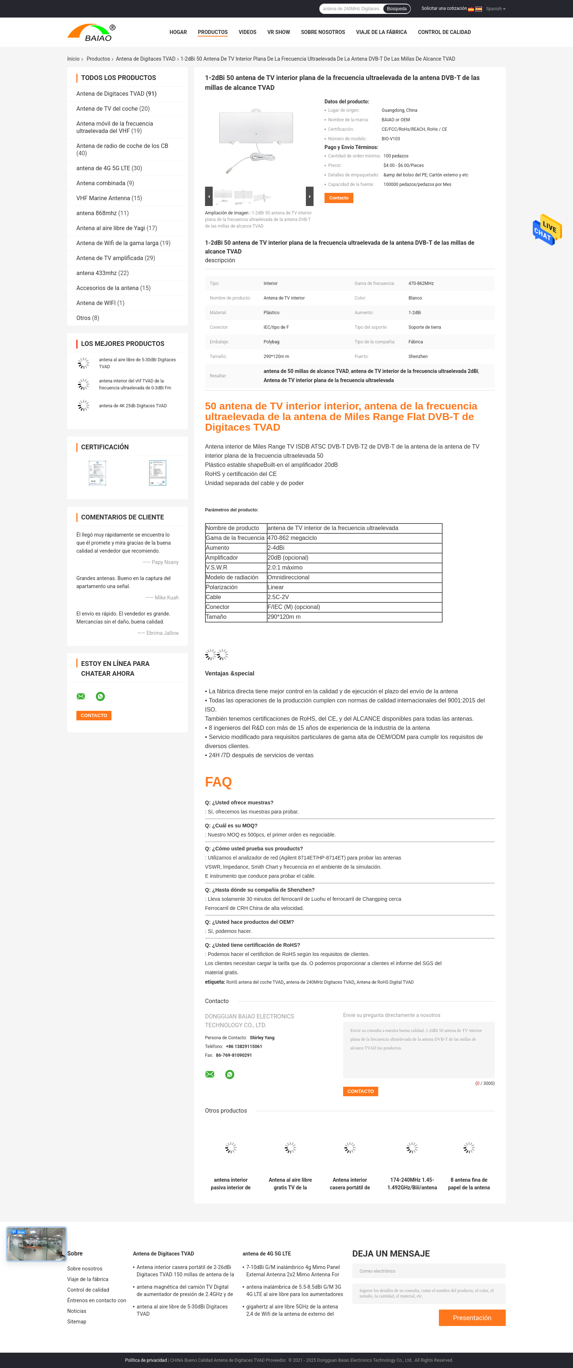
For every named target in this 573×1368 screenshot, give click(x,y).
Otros (83, 318)
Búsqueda (397, 8)
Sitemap (76, 1322)
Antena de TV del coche (107, 108)
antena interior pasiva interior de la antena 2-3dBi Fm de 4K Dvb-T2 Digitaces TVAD (231, 1184)
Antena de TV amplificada (109, 258)
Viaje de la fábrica (381, 32)
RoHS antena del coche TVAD (255, 982)
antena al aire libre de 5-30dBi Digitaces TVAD (182, 1310)
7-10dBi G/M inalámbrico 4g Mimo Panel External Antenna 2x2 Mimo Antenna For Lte (293, 1272)
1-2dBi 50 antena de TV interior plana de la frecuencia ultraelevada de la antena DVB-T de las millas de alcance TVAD (258, 219)
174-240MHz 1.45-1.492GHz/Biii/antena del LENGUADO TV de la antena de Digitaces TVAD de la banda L (412, 1184)
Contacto (339, 198)
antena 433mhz (96, 273)
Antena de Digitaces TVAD (145, 59)
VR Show (278, 32)
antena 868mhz (96, 213)
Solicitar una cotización (444, 8)
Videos (248, 32)
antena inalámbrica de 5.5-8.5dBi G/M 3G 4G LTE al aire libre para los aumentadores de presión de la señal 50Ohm (294, 1291)
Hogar (178, 32)
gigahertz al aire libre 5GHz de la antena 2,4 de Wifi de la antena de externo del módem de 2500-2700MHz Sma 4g (292, 1311)
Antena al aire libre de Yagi (110, 228)
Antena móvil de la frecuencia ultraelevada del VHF (114, 127)
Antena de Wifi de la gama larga (117, 243)
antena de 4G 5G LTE (103, 168)
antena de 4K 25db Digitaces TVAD (133, 405)
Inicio (73, 59)
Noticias (76, 1311)
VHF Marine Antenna (103, 198)
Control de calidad (444, 32)
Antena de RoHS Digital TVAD (385, 982)
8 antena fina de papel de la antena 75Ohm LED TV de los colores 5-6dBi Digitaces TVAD (469, 1184)
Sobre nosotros (323, 32)
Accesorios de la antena (107, 288)
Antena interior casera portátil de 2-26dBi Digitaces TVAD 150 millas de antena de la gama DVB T (349, 1184)
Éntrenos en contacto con (96, 1300)
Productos (213, 32)
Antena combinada (100, 183)
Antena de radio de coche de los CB (122, 145)
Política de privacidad (146, 1360)
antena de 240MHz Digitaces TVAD (320, 982)
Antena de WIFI (96, 303)
